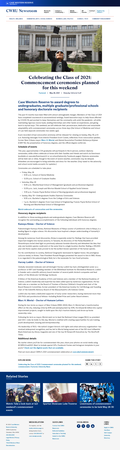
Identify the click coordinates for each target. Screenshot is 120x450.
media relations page (35, 428)
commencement (24, 367)
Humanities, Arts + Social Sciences (39, 19)
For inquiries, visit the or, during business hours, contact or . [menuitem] (36, 431)
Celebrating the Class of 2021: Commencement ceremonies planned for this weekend (49, 364)
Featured (34, 367)
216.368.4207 (38, 433)
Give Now (107, 430)
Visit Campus (108, 433)
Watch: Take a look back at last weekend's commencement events (22, 407)
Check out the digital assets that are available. (44, 348)
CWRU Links (106, 423)
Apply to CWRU (109, 427)
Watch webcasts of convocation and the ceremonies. (40, 209)
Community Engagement (101, 19)
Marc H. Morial (47, 140)
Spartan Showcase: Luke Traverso (60, 403)
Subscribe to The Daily (59, 433)
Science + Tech (82, 19)
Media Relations (74, 11)
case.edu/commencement (83, 352)
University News (44, 367)
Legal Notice (10, 437)
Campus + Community (59, 11)
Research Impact (47, 11)
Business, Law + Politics (64, 19)
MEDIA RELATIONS (36, 422)
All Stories (84, 11)
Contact (92, 11)
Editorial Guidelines (58, 431)
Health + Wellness (16, 19)
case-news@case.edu (35, 436)
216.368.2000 (10, 435)
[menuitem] (16, 18)
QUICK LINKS (57, 422)
